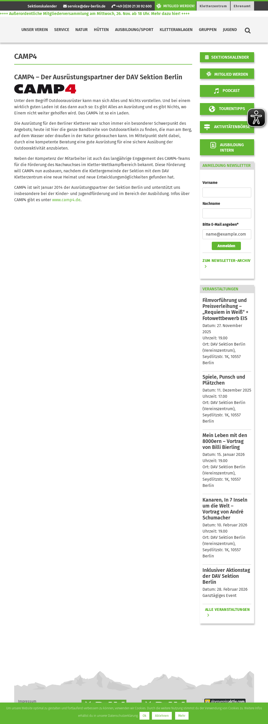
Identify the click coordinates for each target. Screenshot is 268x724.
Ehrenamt (242, 6)
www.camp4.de (65, 199)
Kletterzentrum (213, 6)
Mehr (181, 716)
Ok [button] (144, 716)
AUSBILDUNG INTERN (227, 147)
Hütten (101, 29)
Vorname (209, 183)
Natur (81, 29)
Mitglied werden (231, 74)
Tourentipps (227, 109)
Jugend (230, 29)
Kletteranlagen (176, 29)
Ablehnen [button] (162, 716)
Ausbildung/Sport (134, 29)
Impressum (27, 701)
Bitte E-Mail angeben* (220, 224)
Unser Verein (34, 29)
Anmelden (226, 246)
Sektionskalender (42, 6)
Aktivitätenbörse (227, 127)
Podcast (227, 91)
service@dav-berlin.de (84, 6)
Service (61, 29)
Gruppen (208, 29)
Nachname (211, 203)
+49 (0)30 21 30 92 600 (131, 6)
